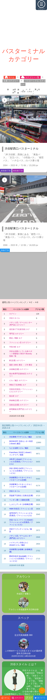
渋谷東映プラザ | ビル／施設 (20, 437)
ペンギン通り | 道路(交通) (19, 500)
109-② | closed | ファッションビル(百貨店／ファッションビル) (21, 461)
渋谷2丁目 (5, 250)
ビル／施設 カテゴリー (18, 380)
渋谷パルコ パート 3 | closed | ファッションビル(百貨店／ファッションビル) (21, 522)
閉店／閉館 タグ (15, 338)
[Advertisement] (23, 23)
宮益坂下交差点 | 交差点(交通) (21, 495)
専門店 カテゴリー (16, 334)
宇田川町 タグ (14, 347)
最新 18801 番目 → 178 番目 (20, 365)
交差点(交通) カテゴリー (19, 405)
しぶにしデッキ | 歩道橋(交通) (21, 504)
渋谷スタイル (14, 318)
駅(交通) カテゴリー (17, 360)
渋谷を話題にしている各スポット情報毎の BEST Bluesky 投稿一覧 (20, 353)
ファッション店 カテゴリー (20, 342)
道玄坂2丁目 (18, 171)
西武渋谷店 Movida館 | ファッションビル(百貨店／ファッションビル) (21, 558)
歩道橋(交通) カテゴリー (19, 369)
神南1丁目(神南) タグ (17, 385)
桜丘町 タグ (14, 396)
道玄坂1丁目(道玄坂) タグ (19, 329)
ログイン (12, 314)
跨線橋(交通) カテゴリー (19, 400)
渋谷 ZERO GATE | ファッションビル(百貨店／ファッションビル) (21, 470)
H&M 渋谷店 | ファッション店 (21, 509)
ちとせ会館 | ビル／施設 (18, 448)
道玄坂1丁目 (6, 171)
